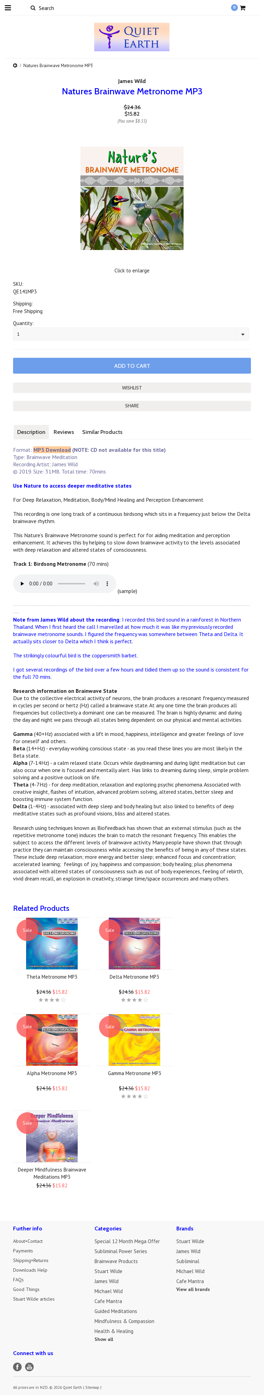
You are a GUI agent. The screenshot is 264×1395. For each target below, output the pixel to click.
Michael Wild (109, 1290)
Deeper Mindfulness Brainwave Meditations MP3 (52, 1172)
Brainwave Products (116, 1260)
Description (31, 431)
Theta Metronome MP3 (51, 975)
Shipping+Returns (32, 1260)
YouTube (29, 1366)
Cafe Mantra (108, 1300)
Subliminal (187, 1260)
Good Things (27, 1290)
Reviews (64, 431)
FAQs (18, 1280)
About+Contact (29, 1240)
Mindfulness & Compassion (124, 1320)
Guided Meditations (116, 1310)
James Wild (132, 81)
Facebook (17, 1366)
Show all (104, 1338)
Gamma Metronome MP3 (134, 1072)
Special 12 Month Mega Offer (127, 1240)
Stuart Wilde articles (36, 1300)
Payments (23, 1250)
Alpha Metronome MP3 (52, 1072)
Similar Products (102, 431)
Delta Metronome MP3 (134, 975)
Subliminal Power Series (121, 1250)
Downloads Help (31, 1270)
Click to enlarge (132, 270)
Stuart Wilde (108, 1270)
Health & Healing (114, 1330)
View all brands (193, 1288)
